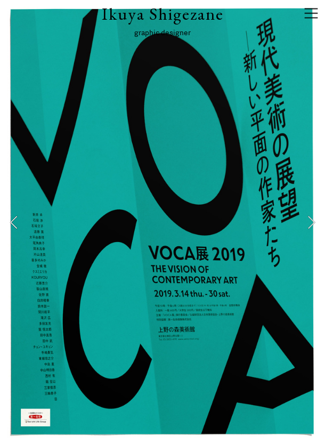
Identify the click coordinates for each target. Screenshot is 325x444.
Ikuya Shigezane (163, 14)
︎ (311, 13)
